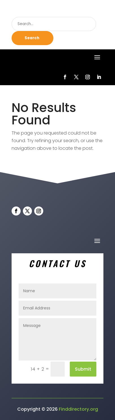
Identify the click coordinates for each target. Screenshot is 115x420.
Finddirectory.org (78, 409)
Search (32, 38)
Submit (83, 369)
